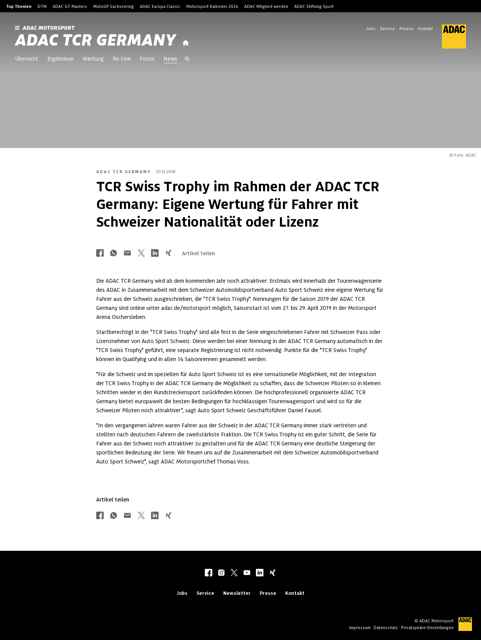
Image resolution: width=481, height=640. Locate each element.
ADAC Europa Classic (160, 6)
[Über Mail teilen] (127, 253)
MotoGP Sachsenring (113, 6)
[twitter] (234, 573)
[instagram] (221, 573)
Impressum (360, 627)
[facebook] (208, 573)
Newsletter (237, 593)
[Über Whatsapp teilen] (113, 253)
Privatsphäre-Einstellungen (427, 627)
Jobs (370, 28)
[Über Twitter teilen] (141, 253)
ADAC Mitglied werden (266, 6)
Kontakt (425, 28)
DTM (42, 6)
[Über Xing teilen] (168, 253)
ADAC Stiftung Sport (314, 6)
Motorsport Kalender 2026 (212, 6)
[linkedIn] (259, 573)
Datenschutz (386, 627)
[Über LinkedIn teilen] (155, 253)
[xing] (272, 573)
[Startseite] (186, 43)
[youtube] (247, 573)
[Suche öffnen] (187, 59)
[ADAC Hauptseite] (449, 36)
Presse (406, 28)
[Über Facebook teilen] (100, 253)
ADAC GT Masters (70, 6)
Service (387, 28)
